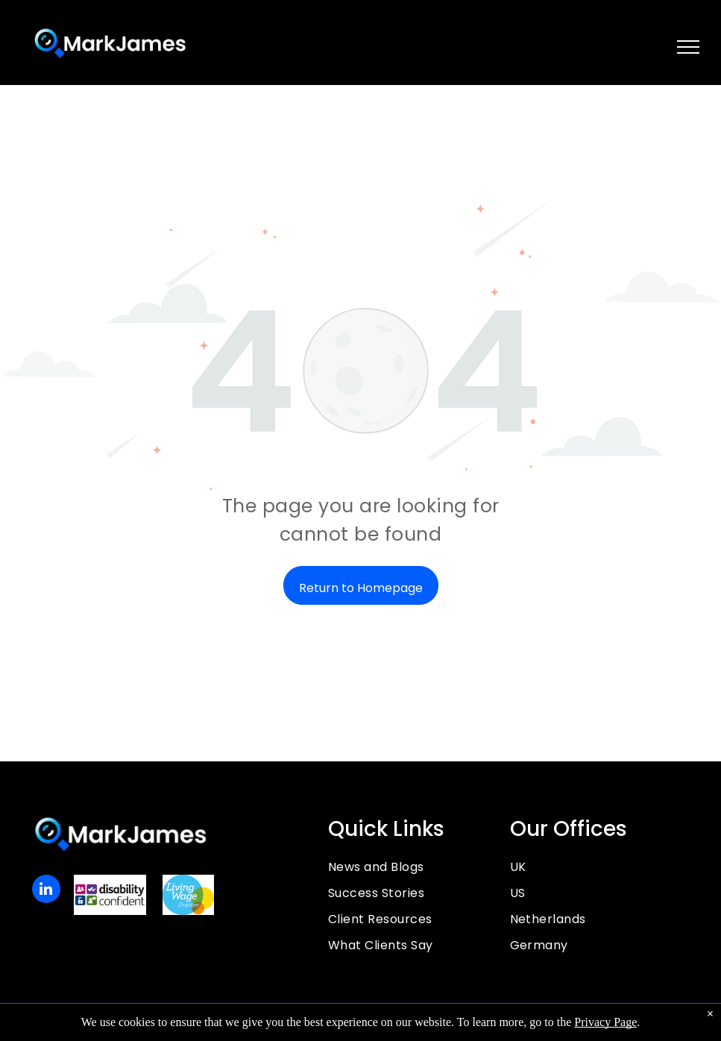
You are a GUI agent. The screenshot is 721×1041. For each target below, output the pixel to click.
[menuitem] (419, 867)
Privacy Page (605, 1022)
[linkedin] (46, 891)
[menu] (688, 47)
